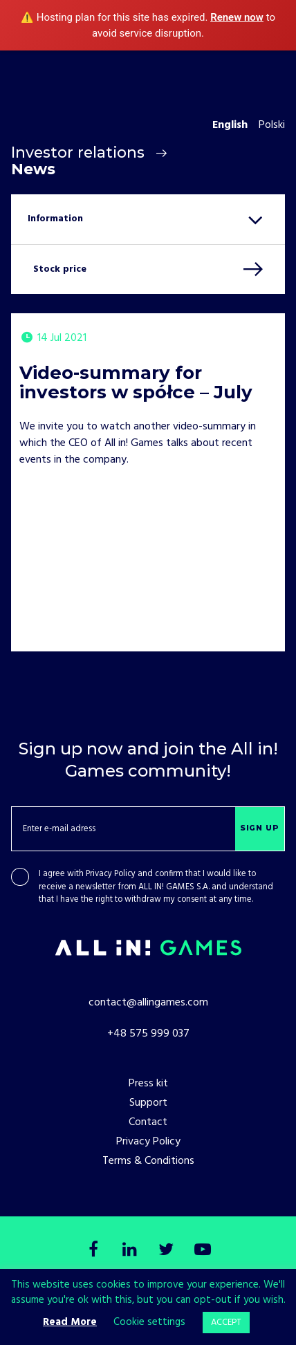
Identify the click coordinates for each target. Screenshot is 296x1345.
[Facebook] (93, 1251)
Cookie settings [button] (149, 1322)
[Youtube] (202, 1251)
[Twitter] (166, 1251)
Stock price (59, 269)
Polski (272, 125)
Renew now (236, 17)
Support (148, 1103)
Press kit (148, 1084)
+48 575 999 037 (148, 1034)
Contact (148, 1122)
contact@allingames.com (148, 1003)
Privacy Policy (111, 874)
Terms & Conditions (148, 1161)
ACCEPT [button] (226, 1322)
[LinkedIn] (130, 1251)
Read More (70, 1322)
